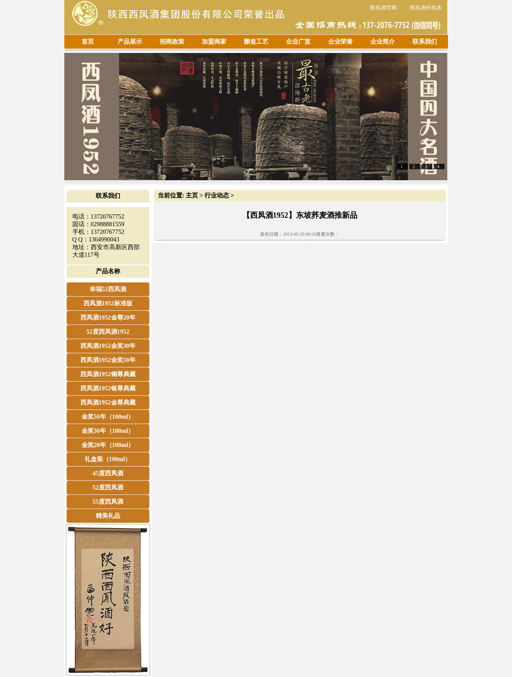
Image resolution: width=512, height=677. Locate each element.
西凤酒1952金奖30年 (108, 346)
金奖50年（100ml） (108, 416)
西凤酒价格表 (426, 8)
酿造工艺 (256, 41)
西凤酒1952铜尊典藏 (108, 374)
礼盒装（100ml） (108, 459)
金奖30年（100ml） (108, 430)
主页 (192, 195)
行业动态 (216, 195)
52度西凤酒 (108, 487)
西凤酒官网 (383, 8)
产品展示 (130, 41)
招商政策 (172, 41)
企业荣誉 (340, 41)
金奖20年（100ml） (108, 445)
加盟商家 (214, 41)
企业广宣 (298, 41)
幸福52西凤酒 (108, 289)
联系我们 (424, 41)
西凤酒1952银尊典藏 (108, 388)
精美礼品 (108, 515)
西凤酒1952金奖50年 (108, 360)
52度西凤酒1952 (108, 331)
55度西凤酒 (108, 501)
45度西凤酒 (108, 473)
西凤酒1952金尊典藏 (108, 402)
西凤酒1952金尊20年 (108, 317)
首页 (88, 41)
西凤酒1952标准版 (107, 303)
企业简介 (382, 41)
